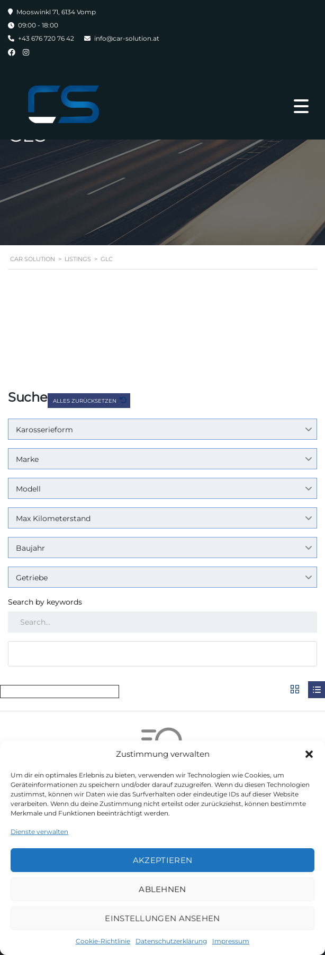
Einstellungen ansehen (162, 918)
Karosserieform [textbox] (44, 429)
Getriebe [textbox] (32, 577)
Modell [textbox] (28, 489)
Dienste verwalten (39, 832)
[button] (309, 754)
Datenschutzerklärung (171, 941)
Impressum (230, 941)
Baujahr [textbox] (30, 548)
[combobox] (162, 429)
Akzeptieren (162, 860)
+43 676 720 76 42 (46, 38)
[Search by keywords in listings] (162, 622)
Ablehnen (162, 889)
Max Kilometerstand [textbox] (53, 518)
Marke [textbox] (27, 459)
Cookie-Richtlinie (103, 941)
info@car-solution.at (126, 38)
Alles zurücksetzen (85, 400)
